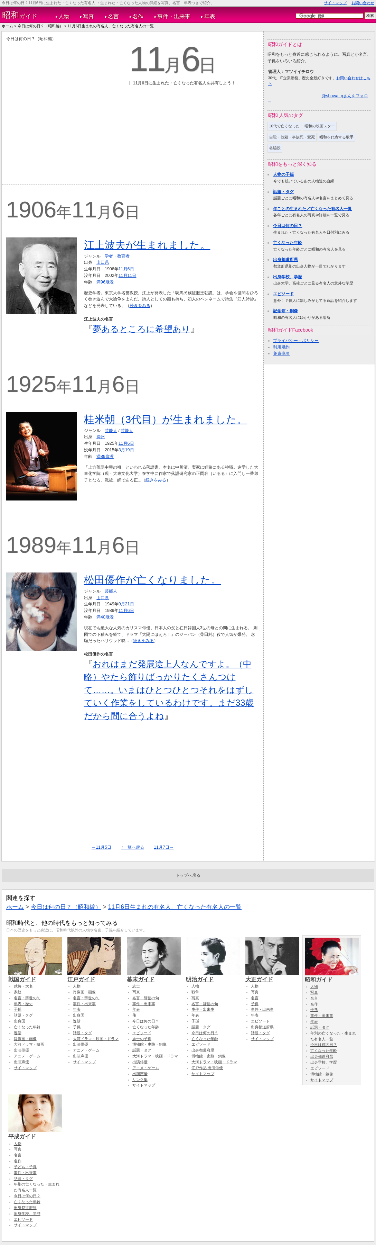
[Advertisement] (66, 107)
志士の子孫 (141, 1039)
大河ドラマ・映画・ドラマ (96, 1039)
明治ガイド (213, 976)
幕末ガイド (154, 976)
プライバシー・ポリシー (296, 340)
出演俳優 (21, 1050)
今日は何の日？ (287, 225)
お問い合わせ (362, 3)
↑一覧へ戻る (132, 847)
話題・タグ (283, 191)
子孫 (17, 1009)
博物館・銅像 (321, 1074)
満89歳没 (105, 456)
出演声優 (21, 1062)
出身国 (19, 1021)
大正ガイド (272, 976)
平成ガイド (35, 1133)
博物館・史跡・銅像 (149, 1044)
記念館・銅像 (285, 310)
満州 (100, 436)
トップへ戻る (188, 875)
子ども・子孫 (25, 1167)
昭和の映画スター (319, 126)
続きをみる (140, 305)
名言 (113, 16)
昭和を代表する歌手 (336, 137)
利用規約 (281, 347)
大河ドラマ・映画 (29, 1044)
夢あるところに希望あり (141, 329)
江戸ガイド (94, 976)
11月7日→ (163, 847)
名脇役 (275, 148)
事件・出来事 (173, 16)
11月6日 (126, 269)
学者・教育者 (117, 256)
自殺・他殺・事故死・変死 (292, 137)
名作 (137, 16)
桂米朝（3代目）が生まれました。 (165, 419)
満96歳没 (105, 282)
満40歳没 (105, 617)
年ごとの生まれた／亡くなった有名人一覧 (312, 208)
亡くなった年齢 (287, 242)
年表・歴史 (23, 1004)
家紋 (17, 992)
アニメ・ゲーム (27, 1056)
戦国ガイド (35, 976)
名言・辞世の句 (27, 998)
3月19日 (126, 450)
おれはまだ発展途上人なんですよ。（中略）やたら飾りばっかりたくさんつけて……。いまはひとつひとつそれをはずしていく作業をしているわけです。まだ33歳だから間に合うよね (169, 690)
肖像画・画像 (25, 1039)
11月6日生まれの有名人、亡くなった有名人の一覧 (111, 26)
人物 (63, 16)
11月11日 (128, 275)
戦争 (195, 992)
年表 (209, 16)
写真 (88, 16)
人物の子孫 (283, 174)
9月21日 (126, 604)
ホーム (7, 26)
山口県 (102, 262)
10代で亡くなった (284, 126)
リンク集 (140, 1079)
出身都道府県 (285, 259)
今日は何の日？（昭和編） (40, 26)
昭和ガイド (332, 976)
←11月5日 (101, 847)
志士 (136, 986)
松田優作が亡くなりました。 (152, 580)
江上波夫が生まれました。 (147, 245)
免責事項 (281, 353)
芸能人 (111, 430)
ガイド (20, 15)
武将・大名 (23, 986)
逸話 (17, 1033)
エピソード (283, 293)
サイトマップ (335, 3)
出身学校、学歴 (287, 276)
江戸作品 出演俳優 (207, 1068)
